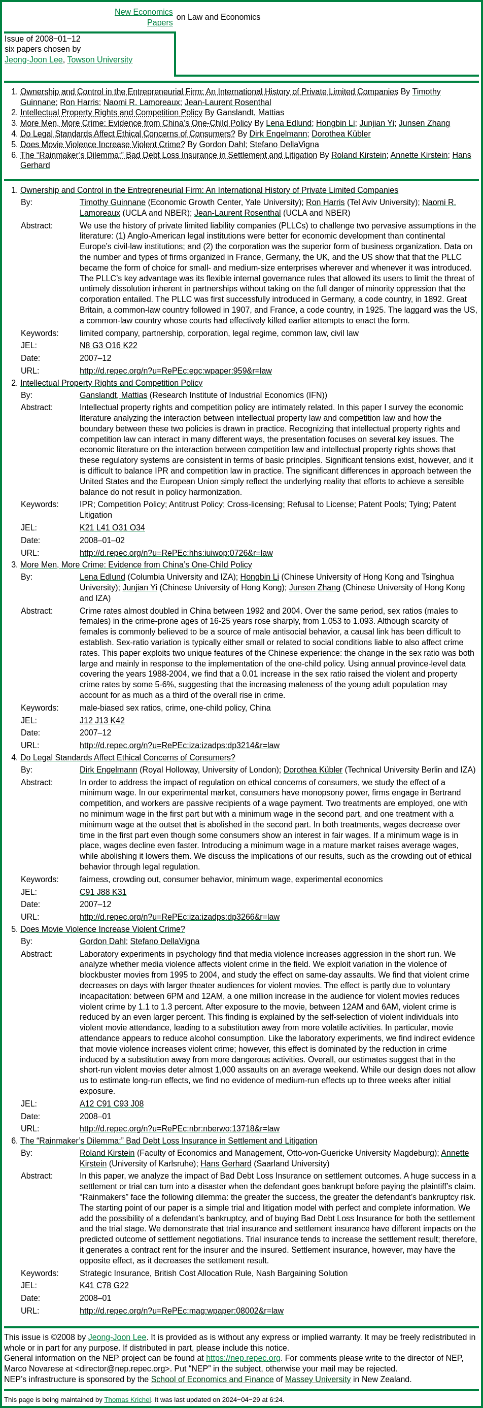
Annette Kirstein (419, 155)
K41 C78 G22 (104, 1285)
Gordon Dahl (222, 144)
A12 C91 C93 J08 (112, 1103)
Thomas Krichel (127, 1399)
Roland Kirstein (359, 155)
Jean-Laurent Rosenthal (228, 102)
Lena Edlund (289, 123)
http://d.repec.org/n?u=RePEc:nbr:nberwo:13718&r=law (180, 1128)
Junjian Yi (376, 123)
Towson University (99, 59)
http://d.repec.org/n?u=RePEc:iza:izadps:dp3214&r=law (180, 745)
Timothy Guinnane (113, 202)
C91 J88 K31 (103, 892)
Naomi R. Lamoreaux (142, 102)
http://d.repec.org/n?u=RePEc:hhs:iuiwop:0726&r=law (176, 553)
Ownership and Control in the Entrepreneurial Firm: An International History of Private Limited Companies (209, 91)
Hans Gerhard (226, 1163)
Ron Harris (79, 102)
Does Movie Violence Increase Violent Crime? (102, 144)
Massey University (318, 1379)
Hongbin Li (335, 123)
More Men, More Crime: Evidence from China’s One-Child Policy (136, 123)
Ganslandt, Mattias (250, 112)
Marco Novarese (33, 1368)
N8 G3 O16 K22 (108, 345)
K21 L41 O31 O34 (112, 527)
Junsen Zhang (424, 123)
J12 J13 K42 (102, 720)
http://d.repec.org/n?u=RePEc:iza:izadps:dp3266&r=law (180, 917)
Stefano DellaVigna (284, 144)
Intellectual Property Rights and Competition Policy (111, 112)
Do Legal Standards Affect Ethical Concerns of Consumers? (127, 133)
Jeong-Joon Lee (34, 59)
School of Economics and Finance (212, 1379)
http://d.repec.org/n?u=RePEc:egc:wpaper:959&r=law (176, 370)
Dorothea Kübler (341, 133)
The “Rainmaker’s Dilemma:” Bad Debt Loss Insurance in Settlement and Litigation (168, 155)
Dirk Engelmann (278, 133)
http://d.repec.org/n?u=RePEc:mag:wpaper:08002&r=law (182, 1310)
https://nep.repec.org (243, 1358)
